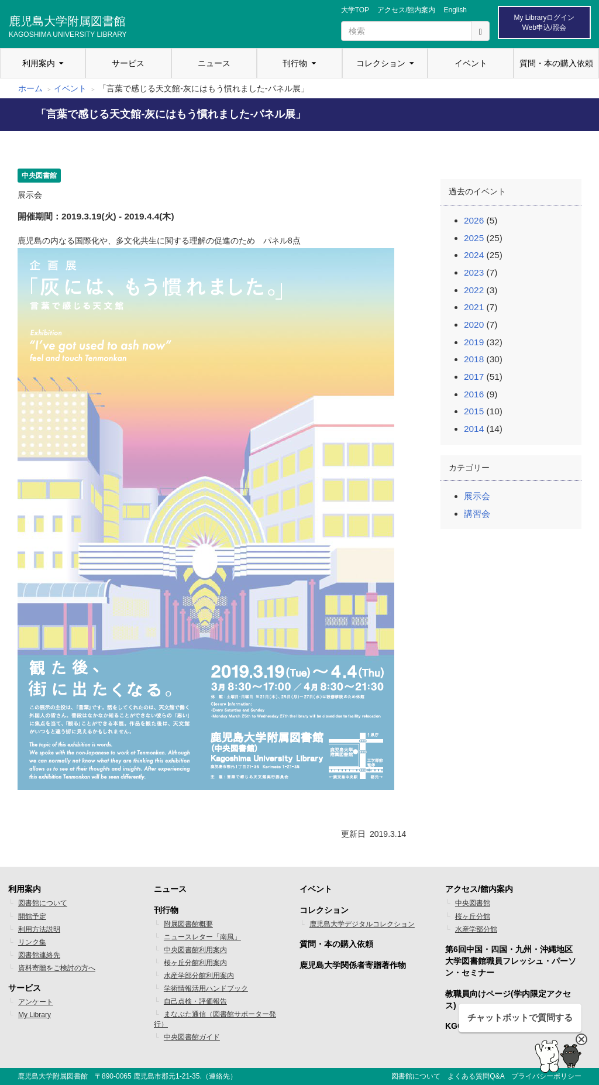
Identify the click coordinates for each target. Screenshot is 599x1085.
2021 (474, 307)
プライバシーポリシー (546, 1076)
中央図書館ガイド (192, 1037)
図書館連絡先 (39, 955)
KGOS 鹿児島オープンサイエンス (507, 1026)
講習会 (477, 514)
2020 (474, 324)
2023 (474, 272)
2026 (474, 220)
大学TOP (355, 10)
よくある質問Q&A (475, 1076)
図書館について (42, 903)
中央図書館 (472, 903)
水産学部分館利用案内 (199, 975)
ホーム (30, 88)
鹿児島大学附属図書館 (68, 25)
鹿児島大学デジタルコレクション (362, 924)
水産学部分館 (476, 929)
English (454, 10)
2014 (474, 429)
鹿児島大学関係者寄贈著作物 (353, 965)
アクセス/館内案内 (406, 10)
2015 (474, 411)
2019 (474, 342)
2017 (474, 377)
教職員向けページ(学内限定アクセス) (508, 999)
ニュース (214, 63)
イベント (471, 63)
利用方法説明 (39, 929)
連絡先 (219, 1076)
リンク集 (32, 942)
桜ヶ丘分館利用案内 (195, 963)
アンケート (35, 1002)
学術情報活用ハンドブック (206, 988)
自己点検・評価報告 (195, 1001)
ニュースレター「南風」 (202, 937)
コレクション (380, 63)
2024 (474, 255)
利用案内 (38, 63)
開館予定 (32, 916)
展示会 (477, 496)
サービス (128, 63)
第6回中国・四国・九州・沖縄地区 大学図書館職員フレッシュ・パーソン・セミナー (510, 961)
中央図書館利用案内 (195, 950)
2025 (474, 238)
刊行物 (295, 63)
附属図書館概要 (188, 924)
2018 (474, 359)
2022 (474, 290)
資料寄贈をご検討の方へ (56, 968)
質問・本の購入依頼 (556, 63)
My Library (34, 1015)
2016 (474, 394)
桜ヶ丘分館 (472, 916)
